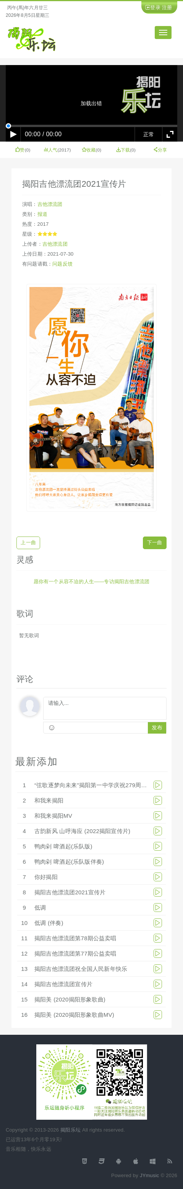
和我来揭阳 (48, 800)
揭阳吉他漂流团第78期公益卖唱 (75, 938)
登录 (155, 7)
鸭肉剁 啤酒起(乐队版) (63, 846)
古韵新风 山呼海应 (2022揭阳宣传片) (82, 831)
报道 (42, 214)
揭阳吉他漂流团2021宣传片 (69, 892)
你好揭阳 (46, 877)
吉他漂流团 (50, 204)
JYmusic (149, 1175)
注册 (167, 7)
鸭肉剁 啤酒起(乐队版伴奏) (69, 861)
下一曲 (154, 542)
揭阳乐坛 (70, 1130)
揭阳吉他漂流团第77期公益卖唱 (75, 953)
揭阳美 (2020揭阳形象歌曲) (69, 999)
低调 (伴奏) (48, 923)
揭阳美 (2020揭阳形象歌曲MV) (74, 1014)
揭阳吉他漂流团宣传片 (63, 984)
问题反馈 (62, 264)
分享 (160, 149)
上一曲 (28, 542)
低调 (40, 907)
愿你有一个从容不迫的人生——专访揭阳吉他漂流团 (92, 581)
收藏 (89, 149)
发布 (157, 728)
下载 (123, 149)
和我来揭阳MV (53, 815)
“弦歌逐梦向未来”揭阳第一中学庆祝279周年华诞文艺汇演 (108, 785)
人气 (51, 149)
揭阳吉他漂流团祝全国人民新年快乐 (80, 969)
